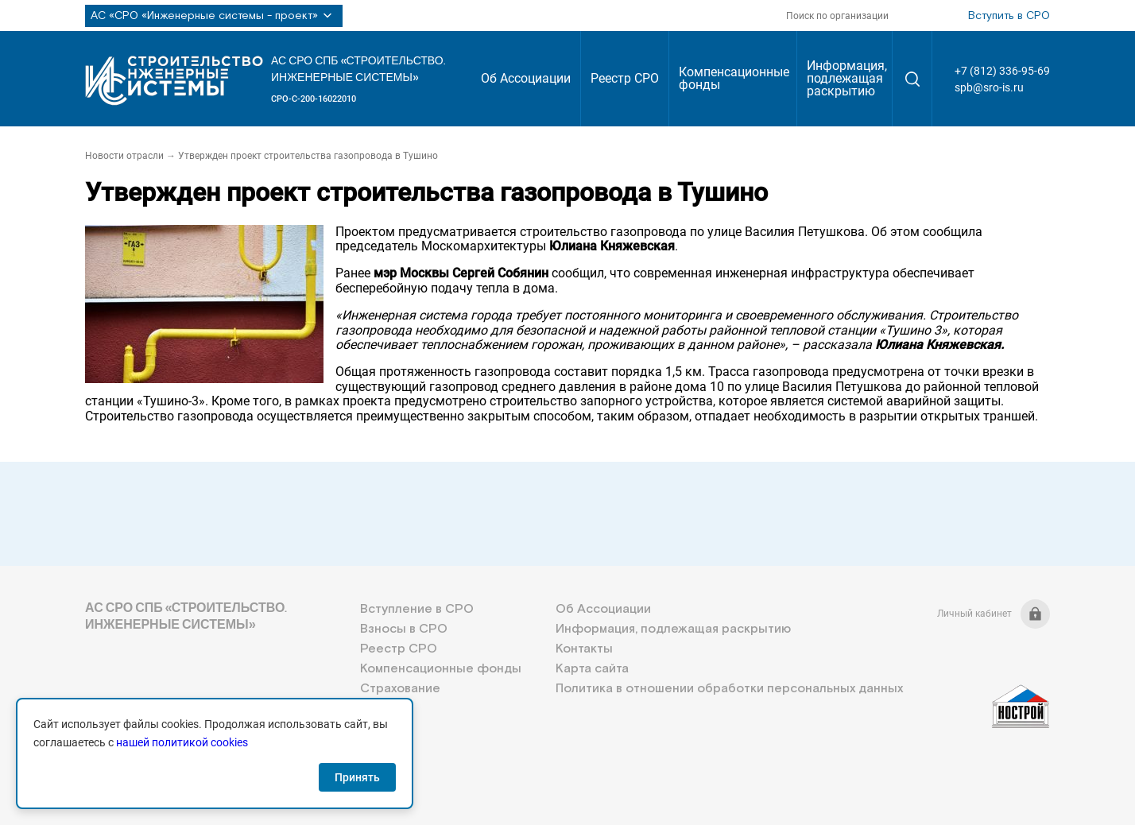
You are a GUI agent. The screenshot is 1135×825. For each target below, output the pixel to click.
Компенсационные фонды (734, 78)
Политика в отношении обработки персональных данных (729, 688)
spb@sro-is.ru (989, 87)
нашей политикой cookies (182, 742)
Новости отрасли (124, 155)
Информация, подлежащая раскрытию (847, 78)
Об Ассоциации (526, 78)
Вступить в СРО (1009, 16)
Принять (357, 777)
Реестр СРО (625, 78)
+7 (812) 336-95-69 (1002, 70)
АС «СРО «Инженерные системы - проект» (214, 15)
